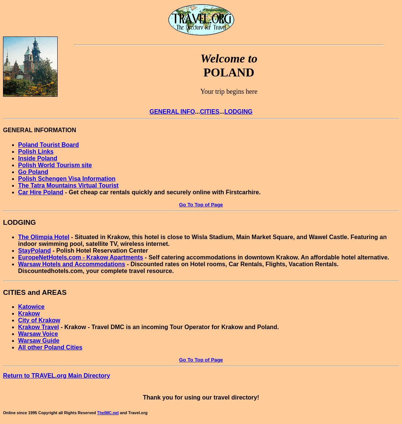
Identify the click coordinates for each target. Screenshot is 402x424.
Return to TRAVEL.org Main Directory (56, 375)
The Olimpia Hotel (43, 237)
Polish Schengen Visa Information (66, 178)
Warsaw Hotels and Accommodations (71, 264)
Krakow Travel (38, 327)
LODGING (239, 111)
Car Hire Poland (40, 192)
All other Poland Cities (50, 347)
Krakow (29, 313)
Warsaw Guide (39, 340)
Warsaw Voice (38, 334)
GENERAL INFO (172, 111)
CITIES (210, 111)
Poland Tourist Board (48, 145)
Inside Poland (37, 158)
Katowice (31, 307)
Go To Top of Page (201, 204)
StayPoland (34, 250)
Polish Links (35, 151)
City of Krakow (39, 320)
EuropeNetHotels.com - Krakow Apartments (80, 257)
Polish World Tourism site (55, 165)
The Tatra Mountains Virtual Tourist (68, 185)
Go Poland (33, 172)
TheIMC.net (108, 412)
